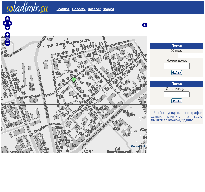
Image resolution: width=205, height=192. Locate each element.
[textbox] (190, 55)
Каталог (94, 9)
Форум (108, 9)
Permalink (138, 146)
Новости (78, 9)
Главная (63, 9)
